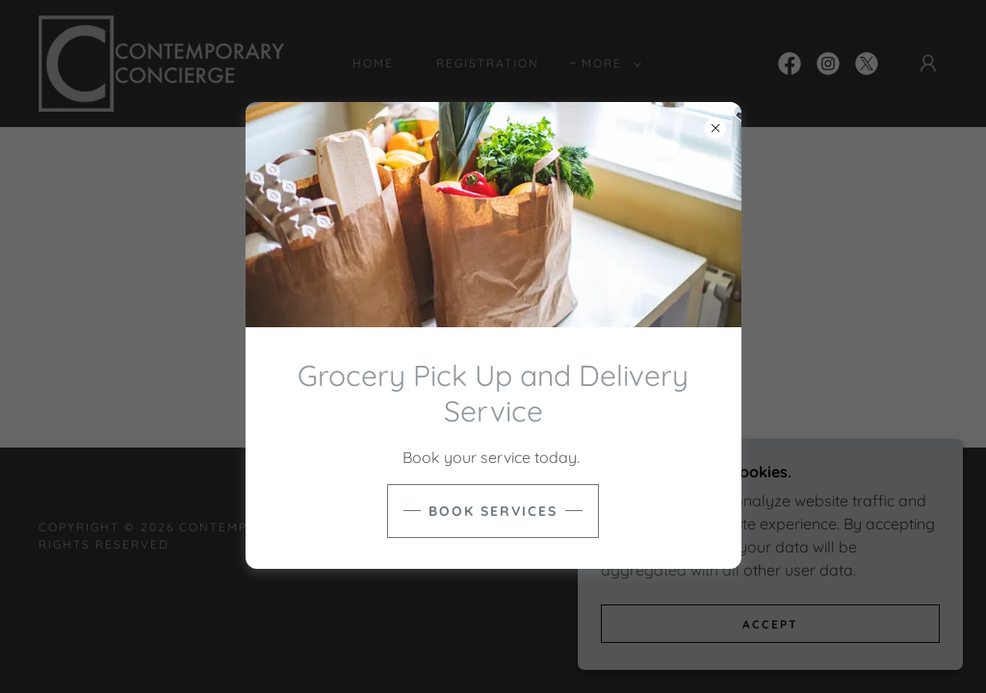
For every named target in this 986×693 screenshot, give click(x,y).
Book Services (493, 511)
